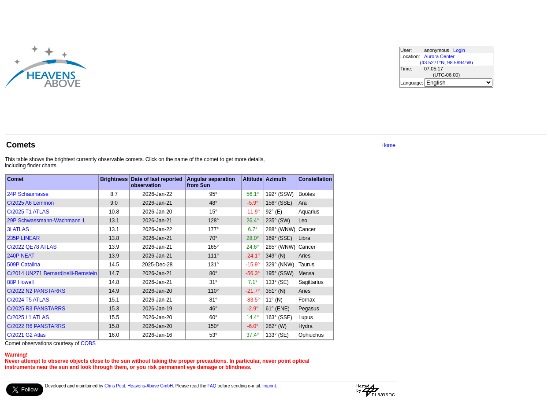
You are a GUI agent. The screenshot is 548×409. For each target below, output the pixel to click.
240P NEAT (20, 256)
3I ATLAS (18, 229)
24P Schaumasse (27, 194)
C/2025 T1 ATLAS (28, 212)
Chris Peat (114, 385)
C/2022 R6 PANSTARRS (36, 326)
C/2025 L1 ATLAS (28, 317)
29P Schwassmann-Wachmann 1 (46, 220)
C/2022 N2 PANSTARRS (36, 291)
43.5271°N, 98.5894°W (446, 62)
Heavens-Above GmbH (150, 385)
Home (388, 145)
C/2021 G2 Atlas (26, 335)
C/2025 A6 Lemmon (30, 203)
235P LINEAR (23, 238)
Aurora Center (439, 56)
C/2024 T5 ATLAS (28, 300)
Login (459, 50)
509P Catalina (23, 265)
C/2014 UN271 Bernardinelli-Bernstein (52, 273)
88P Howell (20, 282)
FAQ (212, 385)
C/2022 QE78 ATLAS (32, 247)
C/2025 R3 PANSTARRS (36, 309)
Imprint (269, 385)
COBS (88, 343)
